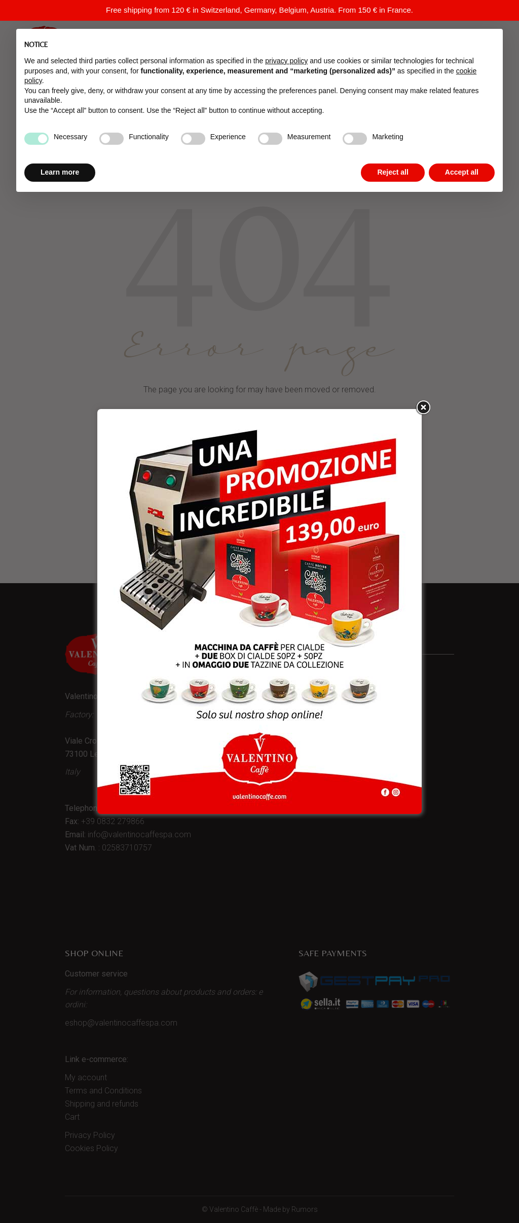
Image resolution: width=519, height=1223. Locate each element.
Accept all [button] (461, 172)
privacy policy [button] (286, 61)
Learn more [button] (60, 172)
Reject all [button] (392, 172)
